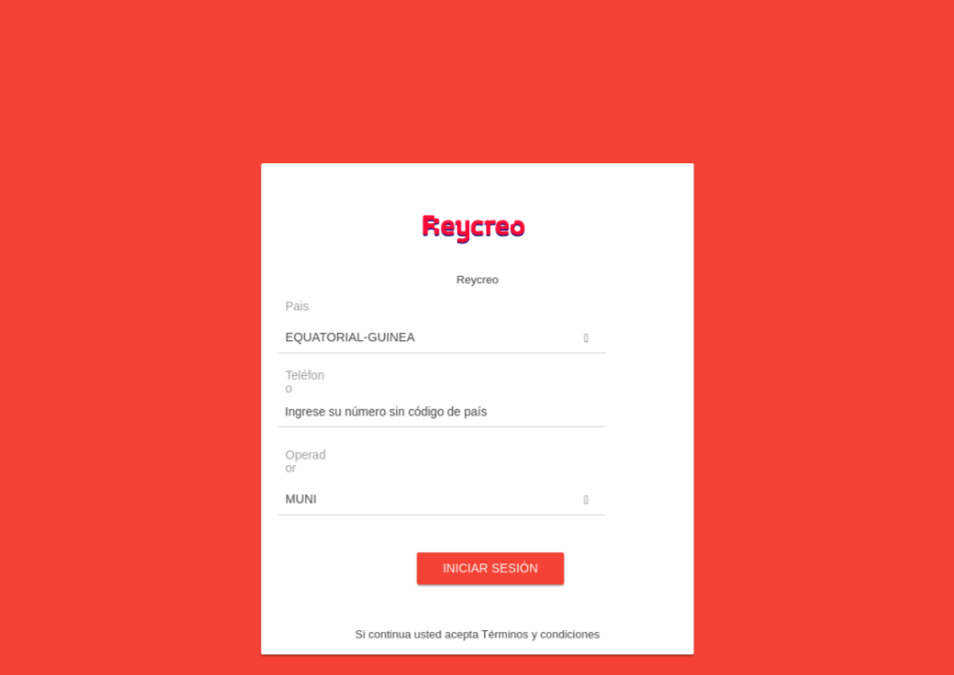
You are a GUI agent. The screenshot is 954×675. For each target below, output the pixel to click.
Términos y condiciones (523, 587)
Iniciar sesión (486, 540)
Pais (346, 350)
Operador (352, 463)
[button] (451, 373)
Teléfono (352, 406)
